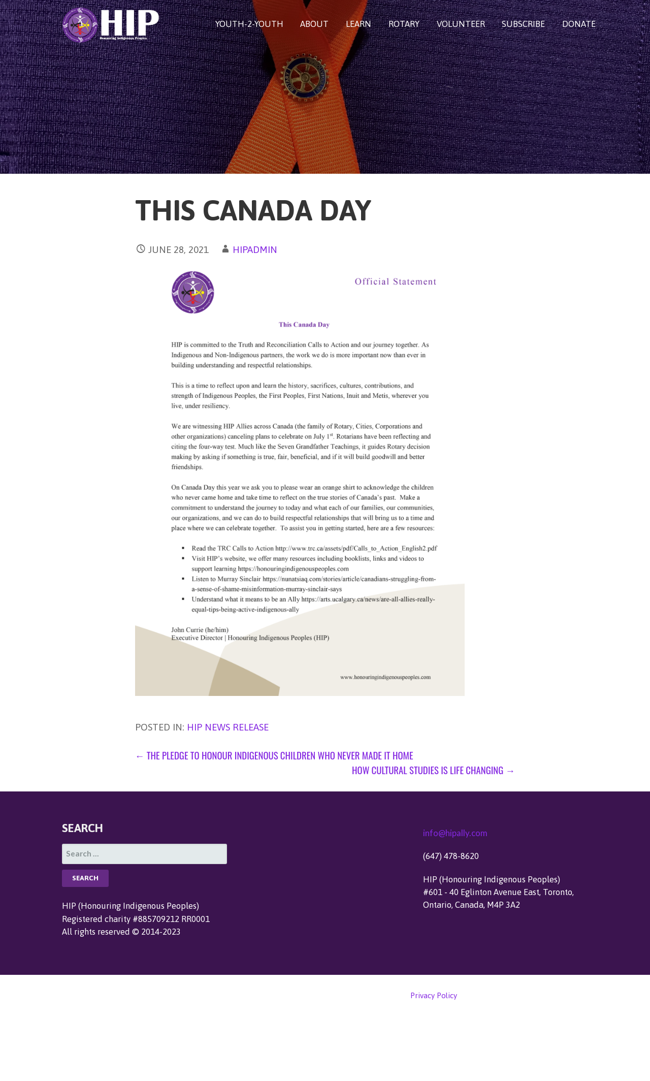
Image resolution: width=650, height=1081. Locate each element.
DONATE (579, 24)
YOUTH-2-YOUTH (249, 24)
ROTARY (403, 24)
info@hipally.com (455, 833)
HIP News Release (228, 727)
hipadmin (255, 249)
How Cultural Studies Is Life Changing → (433, 770)
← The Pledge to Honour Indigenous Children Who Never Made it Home (274, 755)
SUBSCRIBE (523, 24)
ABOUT (314, 24)
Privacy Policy (433, 995)
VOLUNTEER (461, 24)
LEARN (358, 24)
